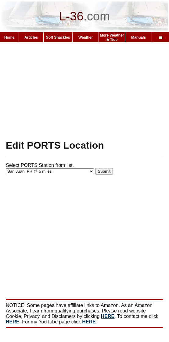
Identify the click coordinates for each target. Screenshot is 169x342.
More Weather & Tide (112, 37)
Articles (31, 37)
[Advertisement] (84, 90)
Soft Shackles (58, 37)
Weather (85, 37)
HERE (107, 316)
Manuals (138, 37)
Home (9, 37)
